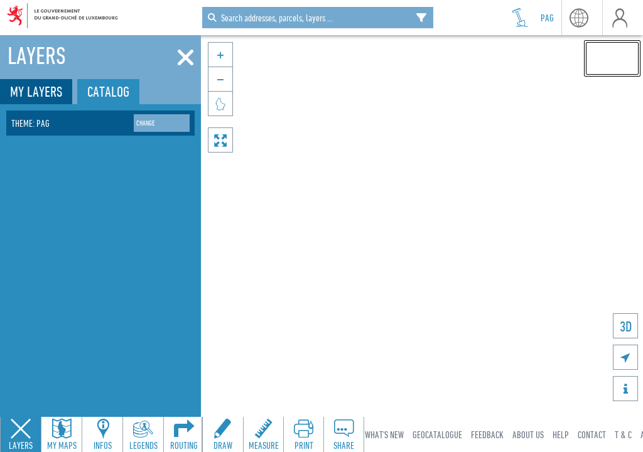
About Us (528, 434)
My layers (36, 91)
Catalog (108, 91)
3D (626, 326)
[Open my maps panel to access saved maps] (61, 434)
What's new (384, 434)
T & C (623, 434)
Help (561, 434)
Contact (592, 434)
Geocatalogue (437, 434)
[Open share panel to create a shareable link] (343, 434)
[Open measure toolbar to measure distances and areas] (263, 434)
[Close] (185, 57)
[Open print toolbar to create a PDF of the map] (303, 434)
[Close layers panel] (21, 434)
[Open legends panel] (143, 434)
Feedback (487, 434)
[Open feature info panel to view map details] (102, 434)
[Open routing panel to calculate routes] (184, 434)
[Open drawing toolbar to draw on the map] (223, 434)
